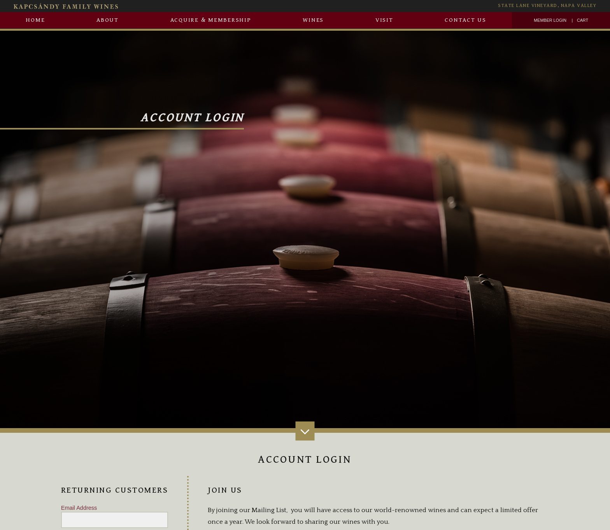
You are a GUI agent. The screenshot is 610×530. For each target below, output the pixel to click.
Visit (384, 20)
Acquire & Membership (210, 20)
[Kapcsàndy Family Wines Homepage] (166, 6)
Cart (582, 20)
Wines (313, 20)
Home (35, 20)
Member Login (550, 20)
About (107, 20)
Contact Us (465, 20)
